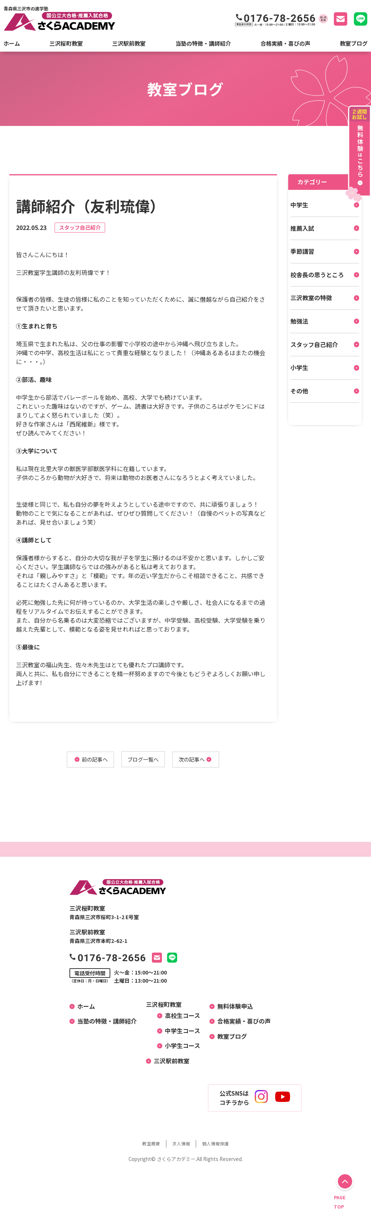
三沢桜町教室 (66, 43)
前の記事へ (87, 759)
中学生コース (179, 1031)
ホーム (11, 43)
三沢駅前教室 (129, 43)
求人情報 (181, 1144)
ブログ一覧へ (143, 759)
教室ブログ (354, 43)
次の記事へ (199, 759)
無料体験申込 (232, 1006)
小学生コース (179, 1046)
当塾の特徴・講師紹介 (203, 43)
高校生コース (179, 1016)
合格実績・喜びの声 (285, 43)
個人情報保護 (220, 1144)
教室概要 (146, 1144)
